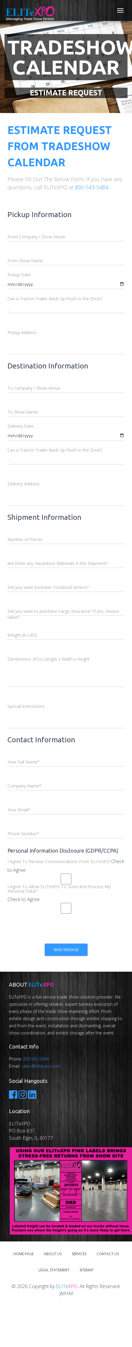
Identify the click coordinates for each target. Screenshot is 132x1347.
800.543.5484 (36, 1059)
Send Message (66, 949)
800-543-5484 (91, 187)
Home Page (23, 1253)
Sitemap (87, 1270)
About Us (53, 1253)
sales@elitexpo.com (40, 1066)
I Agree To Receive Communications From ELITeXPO (58, 861)
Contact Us (108, 1253)
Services (79, 1253)
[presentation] (52, 930)
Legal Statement (53, 1270)
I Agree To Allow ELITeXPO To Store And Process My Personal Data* (59, 889)
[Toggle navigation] (120, 10)
